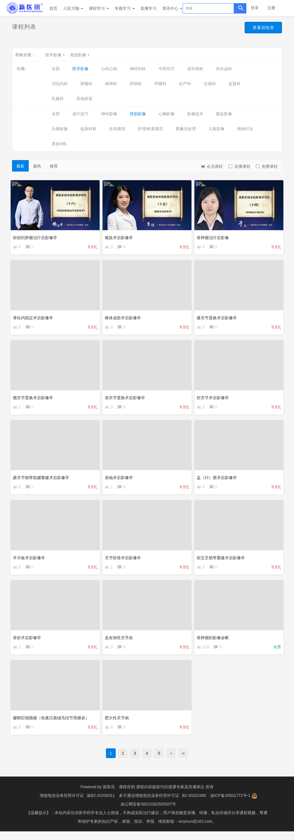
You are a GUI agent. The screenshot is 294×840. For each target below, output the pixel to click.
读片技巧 (80, 114)
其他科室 (84, 98)
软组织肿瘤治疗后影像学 (36, 236)
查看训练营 (261, 28)
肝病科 (136, 83)
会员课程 (211, 166)
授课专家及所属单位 (186, 795)
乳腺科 (58, 98)
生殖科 (210, 83)
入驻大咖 (73, 8)
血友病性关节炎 (120, 642)
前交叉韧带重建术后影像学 (222, 561)
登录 (255, 7)
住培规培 (117, 128)
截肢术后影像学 (120, 236)
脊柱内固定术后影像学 (34, 317)
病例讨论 (245, 128)
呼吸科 (160, 83)
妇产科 (185, 83)
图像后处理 (186, 128)
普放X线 (59, 143)
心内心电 (109, 68)
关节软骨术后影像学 (124, 561)
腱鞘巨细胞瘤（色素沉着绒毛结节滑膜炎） (52, 723)
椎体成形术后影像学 (124, 317)
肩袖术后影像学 (120, 480)
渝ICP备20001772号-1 (230, 804)
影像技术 (195, 114)
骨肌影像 (80, 55)
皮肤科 (235, 83)
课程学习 (99, 8)
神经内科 (138, 68)
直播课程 (239, 166)
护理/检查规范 (150, 128)
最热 (37, 166)
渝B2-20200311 (101, 804)
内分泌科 (224, 68)
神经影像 (109, 114)
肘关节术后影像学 (214, 398)
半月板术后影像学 (30, 561)
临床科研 (88, 128)
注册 (271, 7)
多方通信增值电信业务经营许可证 (149, 804)
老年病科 (195, 68)
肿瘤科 (86, 83)
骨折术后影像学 (28, 642)
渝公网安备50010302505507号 (148, 812)
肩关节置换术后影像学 (126, 398)
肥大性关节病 (118, 723)
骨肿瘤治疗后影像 (214, 236)
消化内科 (60, 83)
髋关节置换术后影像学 (34, 398)
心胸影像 (166, 114)
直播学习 (148, 8)
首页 (53, 8)
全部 (56, 68)
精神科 (111, 83)
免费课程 (267, 166)
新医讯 (109, 795)
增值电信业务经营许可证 (62, 804)
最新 (20, 166)
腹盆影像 (224, 114)
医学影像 (55, 55)
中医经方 (166, 68)
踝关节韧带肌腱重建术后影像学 (42, 480)
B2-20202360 (194, 804)
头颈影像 (60, 128)
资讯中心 (172, 8)
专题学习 (125, 8)
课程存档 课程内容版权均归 (143, 795)
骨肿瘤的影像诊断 (214, 642)
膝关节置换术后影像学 (218, 317)
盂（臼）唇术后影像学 (218, 480)
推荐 (54, 166)
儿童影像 (216, 128)
